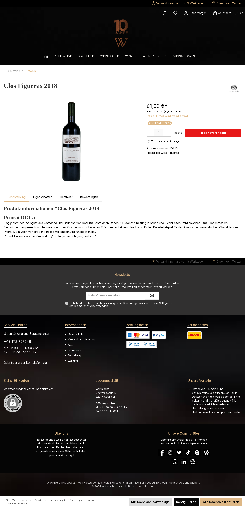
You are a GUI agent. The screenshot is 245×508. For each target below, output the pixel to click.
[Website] (193, 462)
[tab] (16, 197)
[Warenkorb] (227, 13)
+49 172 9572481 (18, 341)
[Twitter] (179, 452)
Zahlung (73, 360)
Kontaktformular (37, 362)
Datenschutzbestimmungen (101, 303)
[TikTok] (188, 452)
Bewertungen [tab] (89, 197)
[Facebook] (161, 452)
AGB (161, 303)
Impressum (74, 350)
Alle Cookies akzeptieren (221, 502)
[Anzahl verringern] (150, 133)
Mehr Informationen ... (17, 503)
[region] (71, 141)
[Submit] (152, 296)
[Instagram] (170, 452)
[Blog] (206, 452)
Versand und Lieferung (82, 339)
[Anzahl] (159, 133)
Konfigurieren (186, 502)
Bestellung (74, 355)
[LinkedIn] (184, 462)
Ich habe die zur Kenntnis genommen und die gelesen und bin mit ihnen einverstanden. (122, 304)
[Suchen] (164, 13)
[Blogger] (197, 452)
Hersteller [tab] (66, 197)
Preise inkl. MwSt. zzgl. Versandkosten (167, 115)
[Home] (49, 56)
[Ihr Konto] (195, 13)
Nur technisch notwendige (150, 502)
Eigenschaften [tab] (42, 197)
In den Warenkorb (213, 133)
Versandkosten (113, 482)
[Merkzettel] (175, 13)
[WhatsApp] (175, 462)
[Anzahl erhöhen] (167, 133)
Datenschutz (76, 334)
